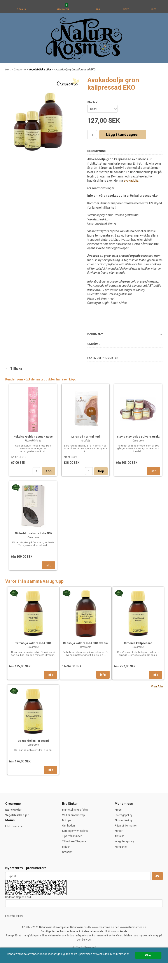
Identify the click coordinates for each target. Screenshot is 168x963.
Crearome (20, 69)
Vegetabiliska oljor (40, 69)
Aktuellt (119, 836)
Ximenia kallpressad (138, 643)
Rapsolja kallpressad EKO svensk (85, 643)
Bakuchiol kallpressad (33, 740)
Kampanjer (121, 846)
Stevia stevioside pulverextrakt (138, 436)
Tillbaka (13, 368)
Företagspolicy (123, 815)
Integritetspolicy (124, 841)
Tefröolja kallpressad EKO (33, 643)
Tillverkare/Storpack (74, 841)
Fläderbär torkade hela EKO (33, 533)
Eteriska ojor (13, 809)
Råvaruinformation (126, 825)
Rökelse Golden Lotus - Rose (33, 436)
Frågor (66, 846)
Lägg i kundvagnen (123, 134)
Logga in (21, 9)
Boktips (66, 820)
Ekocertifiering (123, 820)
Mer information (120, 954)
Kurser (118, 830)
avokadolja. (131, 180)
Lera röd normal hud (85, 436)
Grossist (67, 852)
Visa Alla (157, 686)
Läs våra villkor (14, 916)
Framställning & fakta (75, 809)
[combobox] (14, 826)
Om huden (68, 825)
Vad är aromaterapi (73, 815)
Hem (8, 69)
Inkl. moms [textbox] (12, 826)
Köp (48, 471)
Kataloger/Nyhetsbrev (75, 830)
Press (118, 809)
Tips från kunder (72, 836)
